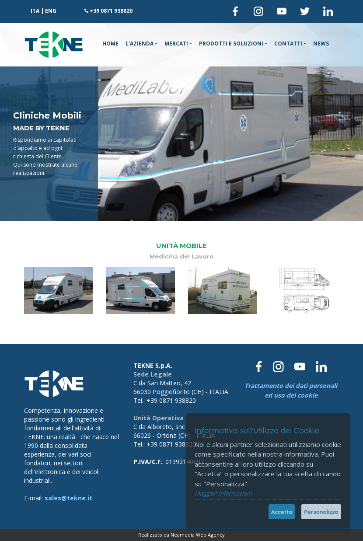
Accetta (281, 511)
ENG (50, 10)
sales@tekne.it (68, 498)
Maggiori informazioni (223, 493)
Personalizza (321, 511)
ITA (35, 10)
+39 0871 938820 (111, 10)
